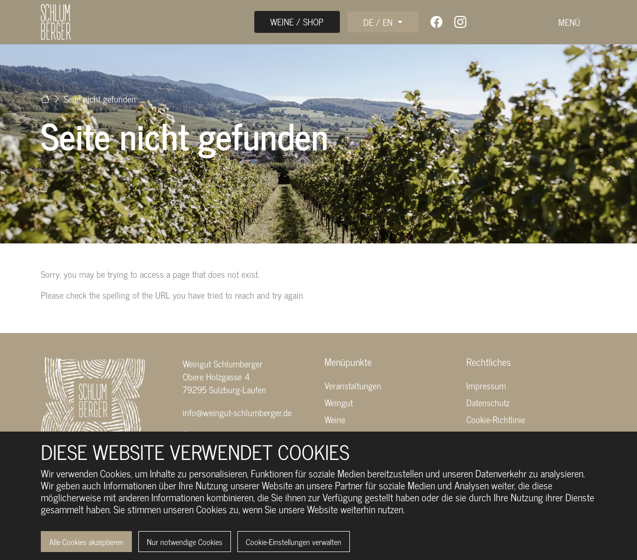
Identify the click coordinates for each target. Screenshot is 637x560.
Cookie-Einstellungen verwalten (293, 541)
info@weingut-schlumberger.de (237, 412)
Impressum (486, 385)
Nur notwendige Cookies (184, 541)
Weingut (338, 402)
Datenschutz (488, 402)
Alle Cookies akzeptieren (86, 541)
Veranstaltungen (352, 385)
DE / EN (379, 21)
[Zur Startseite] (45, 98)
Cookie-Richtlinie (495, 419)
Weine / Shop (296, 21)
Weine (334, 419)
